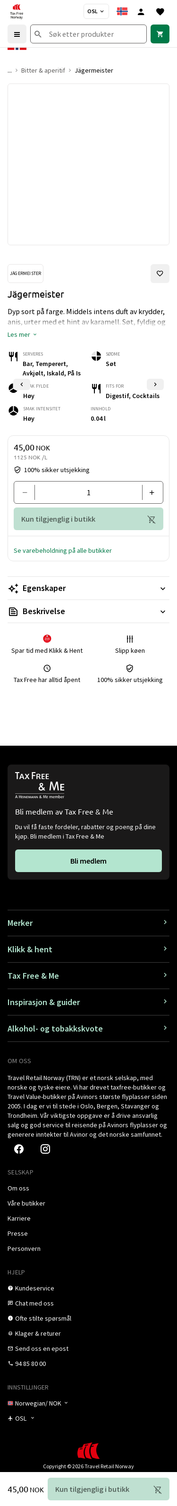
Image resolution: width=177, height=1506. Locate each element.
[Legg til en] (149, 492)
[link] (160, 34)
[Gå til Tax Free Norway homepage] (16, 11)
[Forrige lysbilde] (21, 384)
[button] (23, 334)
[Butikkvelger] (96, 11)
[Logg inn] (141, 11)
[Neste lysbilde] (155, 384)
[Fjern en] (28, 492)
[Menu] (17, 34)
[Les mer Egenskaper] (88, 588)
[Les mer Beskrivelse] (88, 611)
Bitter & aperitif (43, 70)
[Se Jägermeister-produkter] (25, 273)
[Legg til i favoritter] (160, 273)
